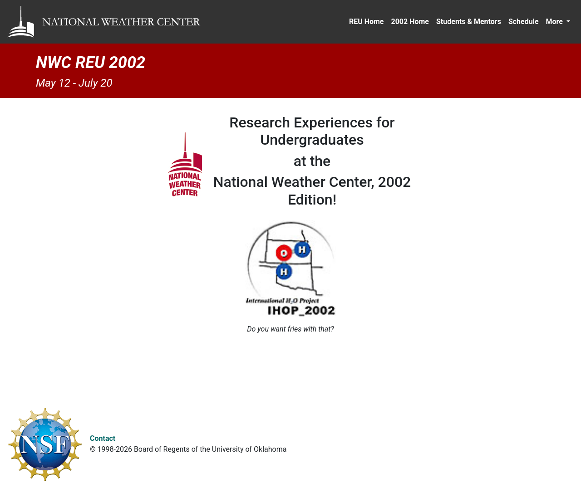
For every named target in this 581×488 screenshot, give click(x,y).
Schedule (523, 21)
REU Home (366, 21)
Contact (102, 438)
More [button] (555, 21)
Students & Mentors (468, 21)
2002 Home (410, 21)
